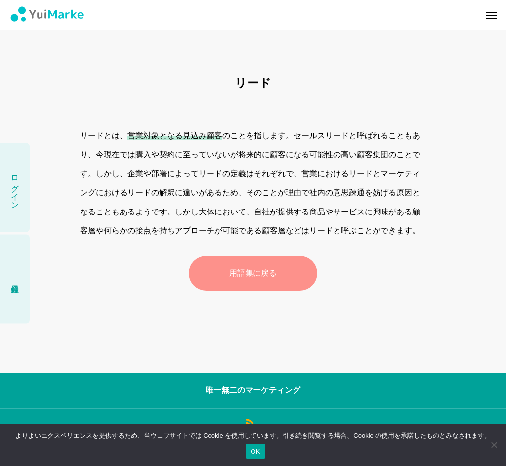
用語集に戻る (253, 273)
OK (255, 451)
